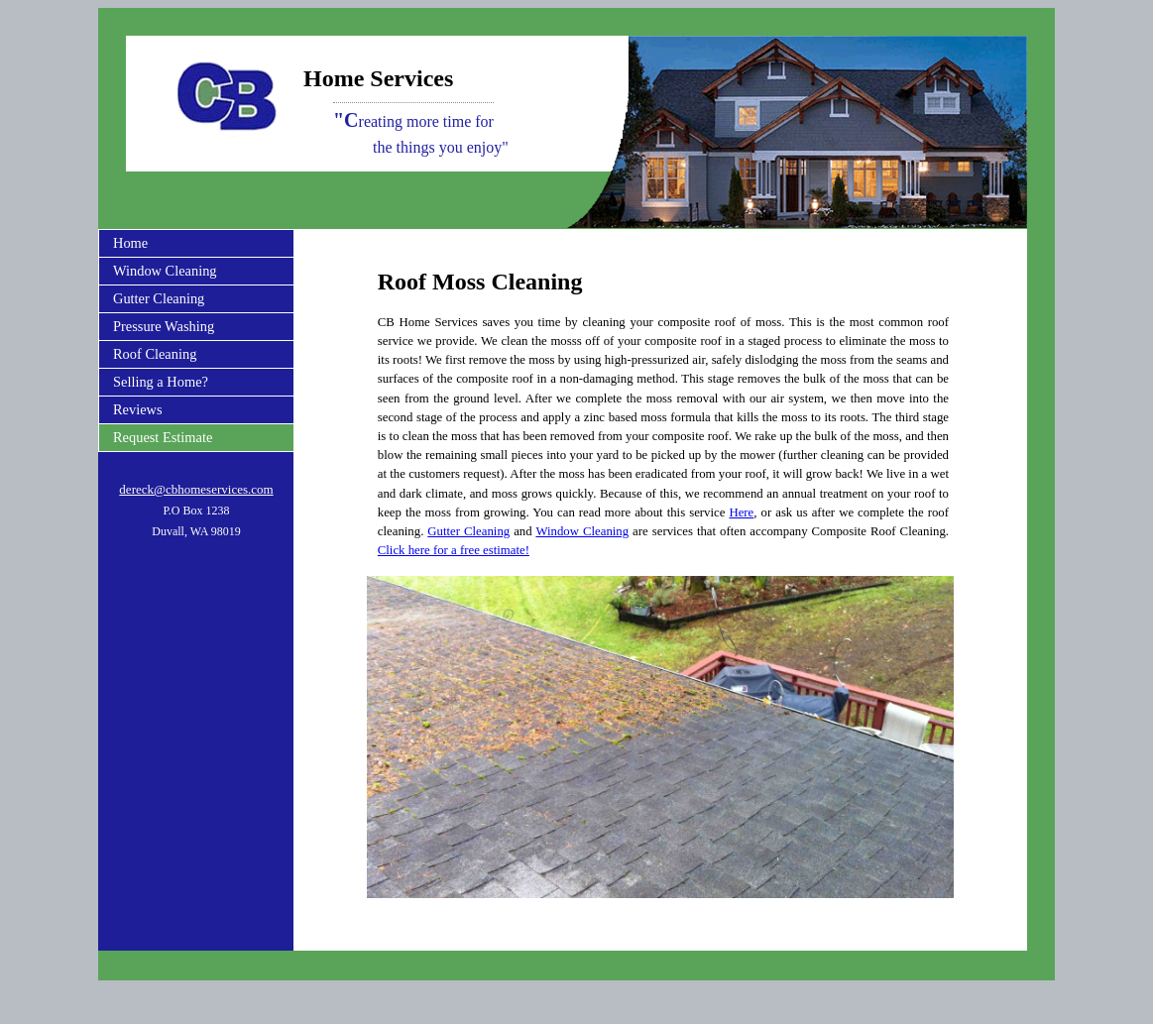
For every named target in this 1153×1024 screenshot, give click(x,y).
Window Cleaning (165, 271)
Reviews (138, 409)
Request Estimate (162, 437)
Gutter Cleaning (158, 298)
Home (130, 243)
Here (741, 512)
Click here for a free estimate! (453, 550)
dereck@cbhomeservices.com (196, 489)
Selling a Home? (160, 382)
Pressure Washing (163, 326)
